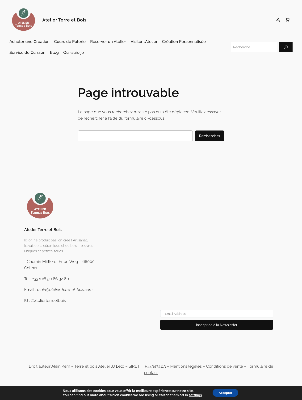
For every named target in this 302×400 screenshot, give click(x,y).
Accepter (225, 393)
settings (193, 395)
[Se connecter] (278, 20)
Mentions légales (186, 366)
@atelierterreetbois (48, 300)
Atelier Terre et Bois (64, 19)
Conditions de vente (224, 366)
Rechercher (209, 136)
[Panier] (288, 20)
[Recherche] (286, 47)
